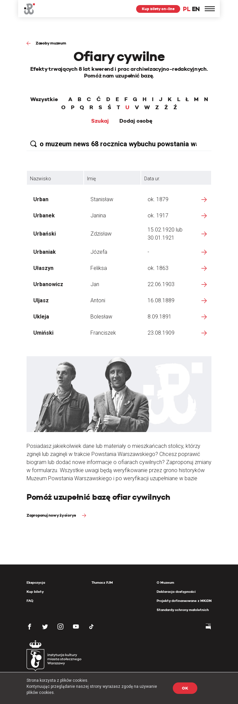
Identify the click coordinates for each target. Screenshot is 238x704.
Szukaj (100, 121)
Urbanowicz (48, 284)
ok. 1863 (158, 268)
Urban (40, 199)
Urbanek (44, 215)
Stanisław (101, 199)
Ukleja (41, 316)
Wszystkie (44, 99)
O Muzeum (165, 582)
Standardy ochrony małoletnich (183, 610)
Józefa (98, 252)
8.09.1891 (159, 316)
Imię (91, 178)
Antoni (97, 300)
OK (185, 688)
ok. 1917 (158, 215)
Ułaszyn (43, 268)
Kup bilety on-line (158, 8)
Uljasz (41, 300)
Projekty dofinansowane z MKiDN (184, 601)
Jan (94, 284)
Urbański (44, 234)
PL (186, 9)
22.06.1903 (161, 284)
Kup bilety (35, 591)
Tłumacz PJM (102, 582)
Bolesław (101, 316)
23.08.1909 (161, 333)
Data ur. (152, 178)
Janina (98, 215)
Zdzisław (101, 234)
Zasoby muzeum (51, 42)
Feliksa (98, 268)
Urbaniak (44, 252)
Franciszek (103, 333)
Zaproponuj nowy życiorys (52, 515)
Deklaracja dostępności (176, 591)
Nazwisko (40, 178)
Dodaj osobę (135, 121)
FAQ (30, 601)
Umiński (43, 333)
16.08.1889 (161, 300)
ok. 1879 (158, 199)
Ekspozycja (36, 582)
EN (196, 9)
